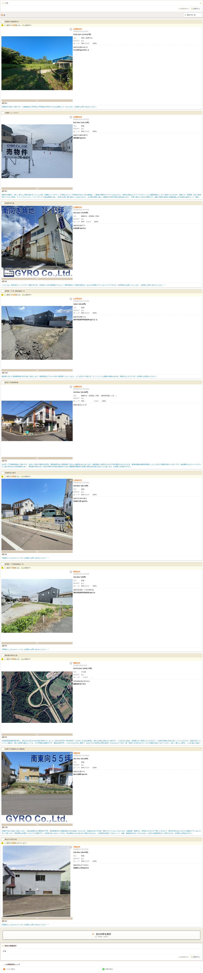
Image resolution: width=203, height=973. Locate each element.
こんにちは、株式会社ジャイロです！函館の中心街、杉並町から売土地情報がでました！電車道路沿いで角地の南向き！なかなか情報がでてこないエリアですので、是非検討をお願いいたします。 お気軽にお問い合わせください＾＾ (84, 285)
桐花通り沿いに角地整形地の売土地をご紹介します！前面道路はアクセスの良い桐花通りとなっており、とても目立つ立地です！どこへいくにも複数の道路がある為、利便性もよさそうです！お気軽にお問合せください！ (79, 376)
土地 (6, 3)
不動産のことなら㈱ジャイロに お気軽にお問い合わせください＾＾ (25, 558)
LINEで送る (109, 969)
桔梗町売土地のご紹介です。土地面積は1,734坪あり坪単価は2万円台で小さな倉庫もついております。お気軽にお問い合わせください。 (50, 107)
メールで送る (10, 969)
